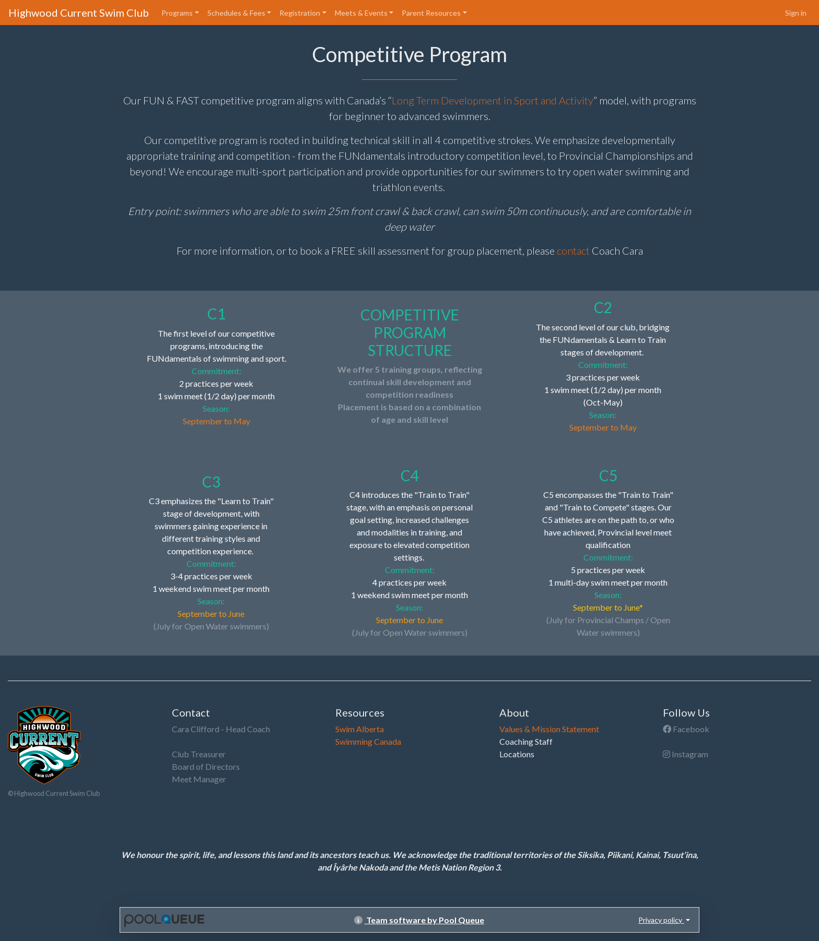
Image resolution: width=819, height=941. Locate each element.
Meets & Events (361, 12)
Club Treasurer (199, 754)
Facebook (686, 729)
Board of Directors (206, 766)
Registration (299, 12)
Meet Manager (199, 779)
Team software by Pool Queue (419, 920)
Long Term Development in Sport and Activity (492, 100)
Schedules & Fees (236, 12)
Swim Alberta (359, 729)
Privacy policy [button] (661, 919)
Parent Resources (431, 12)
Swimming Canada (368, 741)
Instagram (685, 754)
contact (573, 250)
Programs (177, 12)
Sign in (795, 12)
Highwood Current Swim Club (78, 12)
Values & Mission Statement (549, 729)
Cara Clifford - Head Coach (221, 729)
